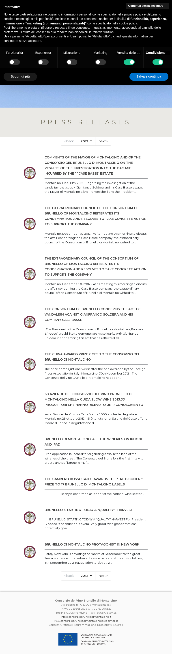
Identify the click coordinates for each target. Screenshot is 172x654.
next (103, 141)
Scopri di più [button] (20, 76)
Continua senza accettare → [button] (147, 5)
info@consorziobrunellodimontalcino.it (86, 616)
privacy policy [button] (133, 14)
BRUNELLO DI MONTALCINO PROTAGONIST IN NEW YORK (92, 544)
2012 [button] (85, 141)
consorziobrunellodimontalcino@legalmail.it (89, 620)
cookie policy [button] (128, 23)
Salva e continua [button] (149, 76)
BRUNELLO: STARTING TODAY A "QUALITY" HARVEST (89, 510)
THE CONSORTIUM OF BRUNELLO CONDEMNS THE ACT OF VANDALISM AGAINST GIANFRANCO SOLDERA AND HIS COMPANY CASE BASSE (93, 314)
